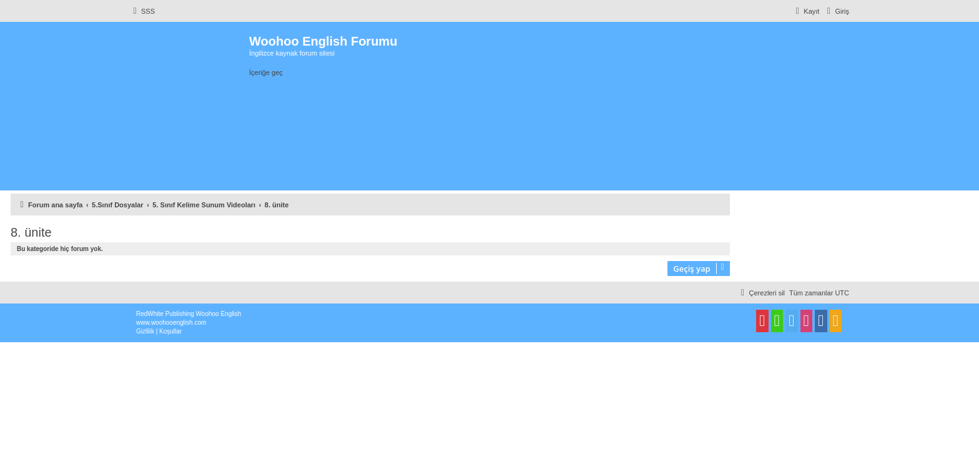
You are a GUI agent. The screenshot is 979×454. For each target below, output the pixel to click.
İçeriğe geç (266, 72)
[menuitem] (142, 11)
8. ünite (31, 232)
